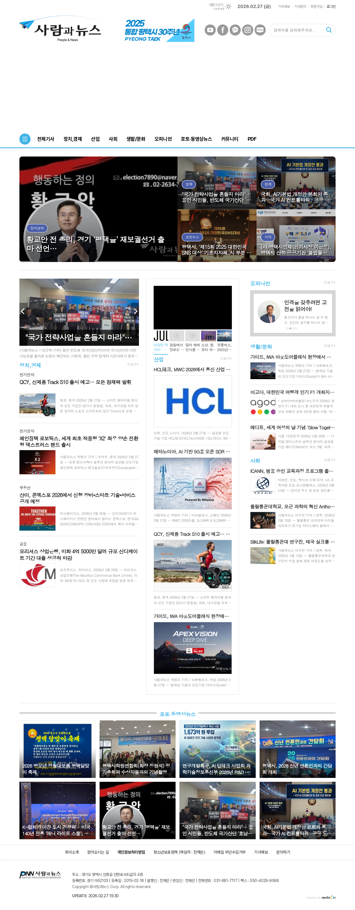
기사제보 (284, 6)
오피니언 (260, 283)
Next (135, 311)
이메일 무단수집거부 (230, 852)
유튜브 (210, 30)
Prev (23, 311)
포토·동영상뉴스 (177, 714)
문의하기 (283, 852)
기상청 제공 (218, 8)
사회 (255, 460)
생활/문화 (261, 346)
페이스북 (222, 30)
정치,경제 (30, 365)
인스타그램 (247, 30)
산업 (159, 359)
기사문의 (300, 6)
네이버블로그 (260, 30)
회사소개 (72, 852)
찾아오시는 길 (98, 852)
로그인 (331, 6)
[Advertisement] (177, 89)
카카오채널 (235, 30)
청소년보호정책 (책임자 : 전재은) (179, 852)
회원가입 (316, 6)
